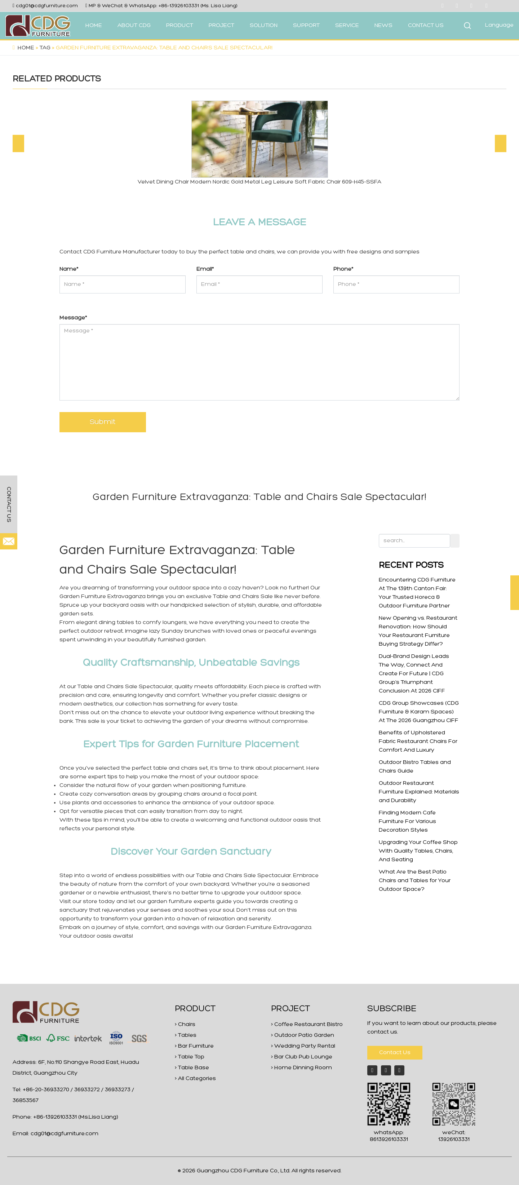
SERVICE (347, 25)
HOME (93, 25)
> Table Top (189, 1057)
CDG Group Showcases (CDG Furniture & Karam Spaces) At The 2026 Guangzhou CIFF (419, 712)
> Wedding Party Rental (303, 1046)
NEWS (383, 25)
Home (26, 48)
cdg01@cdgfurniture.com (47, 6)
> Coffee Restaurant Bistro (307, 1024)
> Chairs (185, 1024)
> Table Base (192, 1068)
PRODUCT (179, 25)
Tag (45, 48)
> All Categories (195, 1079)
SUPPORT (306, 25)
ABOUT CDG (134, 25)
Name (68, 269)
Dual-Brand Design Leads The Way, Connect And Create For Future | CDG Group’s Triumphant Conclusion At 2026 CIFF (414, 674)
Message (73, 318)
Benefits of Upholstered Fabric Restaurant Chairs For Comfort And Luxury (418, 741)
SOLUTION (264, 25)
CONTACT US (426, 25)
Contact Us (395, 1053)
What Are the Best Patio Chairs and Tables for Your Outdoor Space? (415, 880)
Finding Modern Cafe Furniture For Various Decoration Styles (407, 821)
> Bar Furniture (194, 1046)
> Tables (185, 1035)
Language (499, 25)
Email (205, 269)
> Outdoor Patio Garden (302, 1035)
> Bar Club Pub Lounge (301, 1057)
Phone (343, 269)
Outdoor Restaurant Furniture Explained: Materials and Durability (419, 792)
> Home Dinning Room (301, 1068)
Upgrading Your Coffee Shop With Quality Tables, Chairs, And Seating (418, 851)
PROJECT (221, 25)
